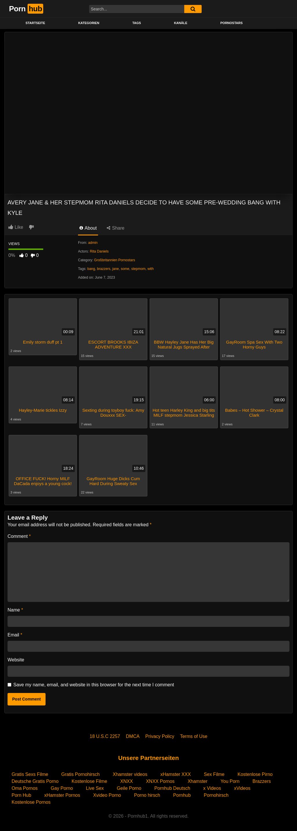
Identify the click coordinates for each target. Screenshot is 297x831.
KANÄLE (180, 23)
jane (115, 269)
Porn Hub (21, 793)
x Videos (212, 786)
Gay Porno (62, 786)
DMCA (133, 734)
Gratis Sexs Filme (30, 772)
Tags (136, 23)
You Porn (229, 779)
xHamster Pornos (62, 793)
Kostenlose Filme (89, 779)
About (88, 228)
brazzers (103, 269)
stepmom (138, 269)
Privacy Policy (159, 734)
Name (15, 607)
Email (15, 632)
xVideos (242, 786)
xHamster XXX (175, 772)
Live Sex (95, 786)
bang (91, 269)
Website (16, 657)
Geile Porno (129, 786)
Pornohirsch (216, 793)
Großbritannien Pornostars (114, 260)
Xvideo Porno (107, 793)
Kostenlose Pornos (31, 800)
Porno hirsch (147, 793)
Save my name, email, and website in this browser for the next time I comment (93, 682)
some (125, 269)
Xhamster (197, 779)
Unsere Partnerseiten (148, 755)
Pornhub (182, 793)
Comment (19, 534)
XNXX (126, 779)
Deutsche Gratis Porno (35, 779)
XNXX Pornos (160, 779)
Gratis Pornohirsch (80, 772)
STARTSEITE (35, 23)
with (150, 269)
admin (93, 243)
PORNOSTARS (231, 23)
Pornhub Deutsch (172, 786)
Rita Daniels (99, 251)
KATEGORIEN (88, 23)
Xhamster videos (130, 772)
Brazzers (262, 779)
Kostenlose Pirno (255, 772)
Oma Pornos (25, 786)
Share (115, 228)
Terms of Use (193, 734)
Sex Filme (214, 772)
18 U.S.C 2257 (105, 734)
